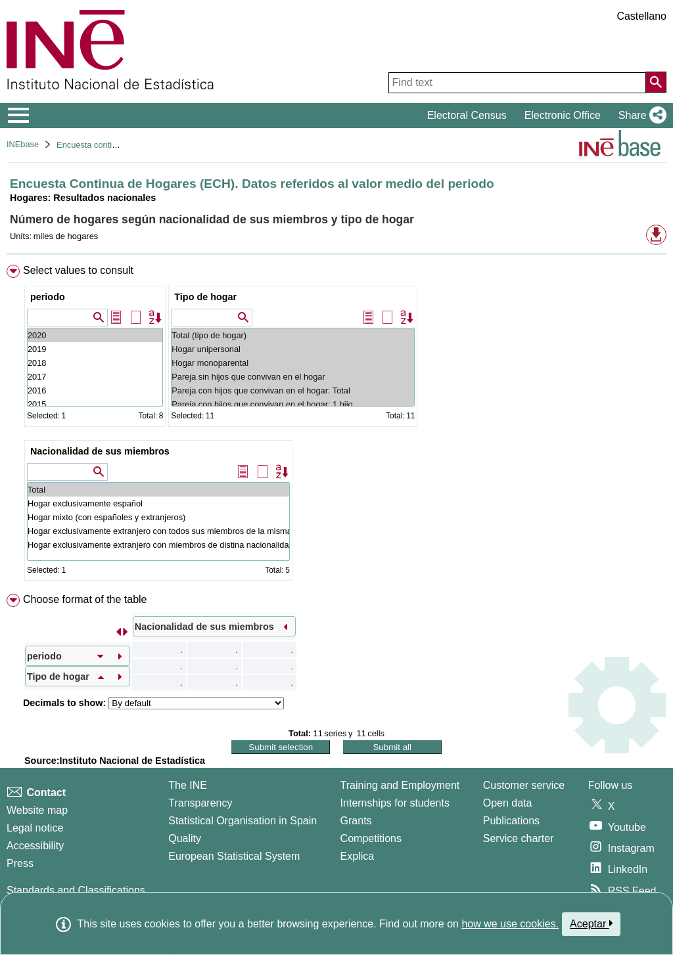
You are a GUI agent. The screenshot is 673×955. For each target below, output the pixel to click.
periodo (47, 297)
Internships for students (395, 803)
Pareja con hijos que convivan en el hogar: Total (293, 390)
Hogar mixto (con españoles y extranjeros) (158, 517)
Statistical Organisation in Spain (242, 820)
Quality (184, 838)
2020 (95, 335)
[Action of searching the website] (655, 82)
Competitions (371, 838)
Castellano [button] (641, 16)
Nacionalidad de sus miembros (100, 451)
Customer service (524, 785)
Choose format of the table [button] (85, 599)
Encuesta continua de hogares (113, 145)
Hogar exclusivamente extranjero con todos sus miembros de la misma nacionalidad (158, 531)
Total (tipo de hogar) (293, 335)
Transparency (200, 803)
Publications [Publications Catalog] (511, 820)
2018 (95, 363)
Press (20, 863)
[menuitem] (336, 425)
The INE (187, 785)
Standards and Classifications (76, 890)
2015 (95, 404)
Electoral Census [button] (467, 115)
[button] (639, 115)
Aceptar (591, 923)
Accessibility (35, 845)
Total (158, 490)
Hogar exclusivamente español (158, 503)
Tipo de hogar (205, 297)
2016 (95, 390)
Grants (356, 820)
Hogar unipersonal (293, 349)
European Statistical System (234, 856)
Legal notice (35, 827)
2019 (95, 349)
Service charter (518, 838)
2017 (95, 377)
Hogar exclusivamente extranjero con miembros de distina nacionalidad (158, 545)
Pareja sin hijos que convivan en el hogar (293, 377)
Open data (507, 803)
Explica (357, 856)
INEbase (23, 144)
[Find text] (517, 82)
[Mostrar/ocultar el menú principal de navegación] (19, 115)
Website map (37, 810)
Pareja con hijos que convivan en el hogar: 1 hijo (293, 404)
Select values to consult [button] (78, 270)
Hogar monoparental (293, 363)
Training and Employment (400, 785)
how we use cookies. (510, 923)
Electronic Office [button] (562, 115)
